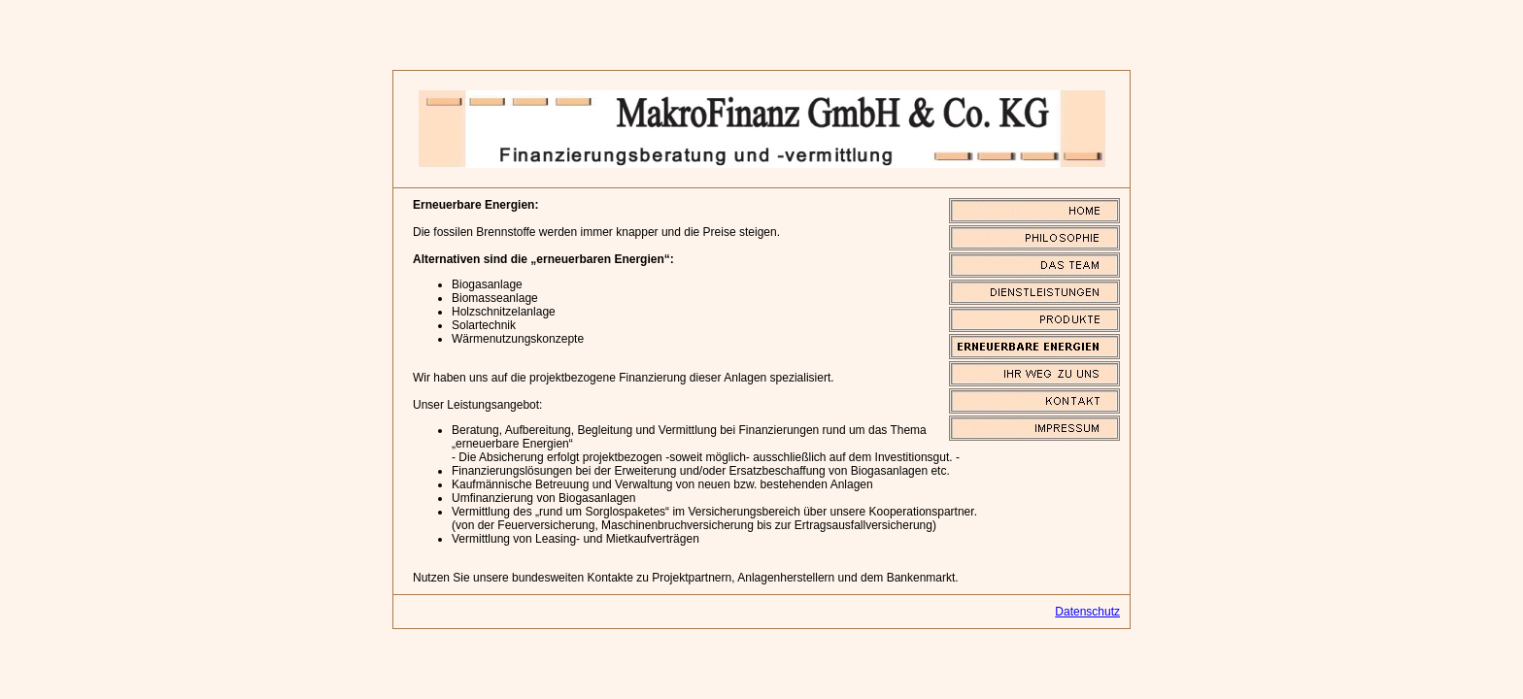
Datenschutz (1087, 611)
